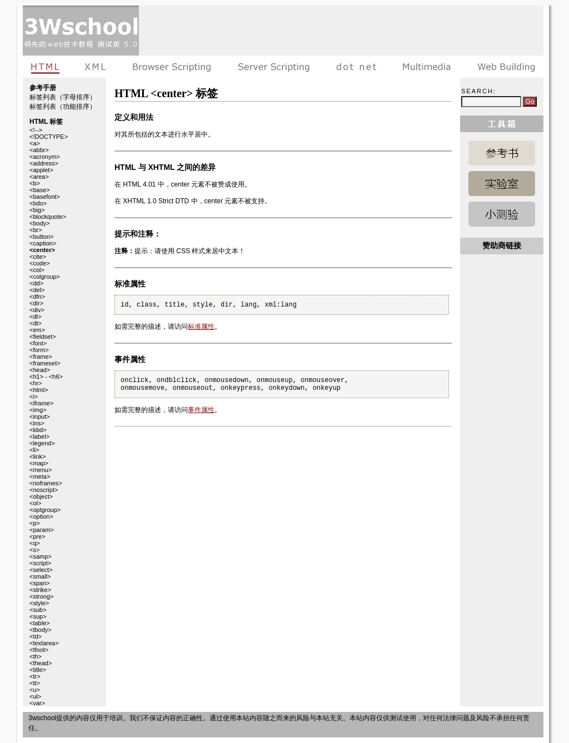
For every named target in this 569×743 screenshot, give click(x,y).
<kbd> (38, 429)
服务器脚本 (273, 67)
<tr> (35, 676)
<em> (37, 330)
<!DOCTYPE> (48, 136)
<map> (38, 463)
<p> (34, 523)
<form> (39, 350)
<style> (39, 603)
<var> (37, 703)
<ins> (36, 423)
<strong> (41, 596)
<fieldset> (42, 336)
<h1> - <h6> (46, 376)
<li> (34, 449)
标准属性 (201, 326)
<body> (39, 223)
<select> (41, 569)
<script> (40, 563)
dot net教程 (356, 67)
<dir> (36, 303)
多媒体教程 (427, 67)
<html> (38, 389)
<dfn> (37, 296)
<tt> (34, 683)
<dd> (36, 283)
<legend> (42, 443)
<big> (37, 210)
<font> (38, 343)
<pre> (37, 536)
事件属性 (201, 410)
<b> (34, 183)
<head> (39, 370)
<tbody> (40, 629)
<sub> (38, 609)
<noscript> (43, 489)
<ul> (35, 696)
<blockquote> (47, 216)
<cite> (37, 256)
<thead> (40, 663)
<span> (39, 583)
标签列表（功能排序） (62, 107)
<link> (37, 456)
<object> (41, 496)
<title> (37, 669)
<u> (34, 689)
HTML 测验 (501, 214)
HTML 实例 (501, 183)
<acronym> (44, 156)
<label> (39, 436)
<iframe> (41, 403)
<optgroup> (45, 509)
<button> (41, 236)
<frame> (40, 356)
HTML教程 (47, 67)
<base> (39, 190)
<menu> (40, 469)
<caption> (42, 243)
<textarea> (44, 643)
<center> (42, 250)
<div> (36, 310)
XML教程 (95, 67)
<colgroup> (44, 276)
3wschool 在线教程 (81, 31)
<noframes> (45, 483)
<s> (34, 549)
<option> (41, 516)
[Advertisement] (341, 31)
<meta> (39, 476)
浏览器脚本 (171, 67)
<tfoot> (38, 649)
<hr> (35, 383)
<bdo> (38, 203)
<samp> (40, 556)
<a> (34, 143)
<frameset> (45, 363)
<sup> (38, 616)
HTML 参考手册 (501, 152)
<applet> (41, 170)
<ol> (35, 503)
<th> (35, 656)
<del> (37, 290)
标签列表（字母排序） (62, 97)
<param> (41, 529)
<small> (40, 576)
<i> (33, 396)
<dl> (35, 316)
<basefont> (44, 196)
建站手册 (503, 67)
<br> (35, 230)
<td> (35, 636)
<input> (39, 416)
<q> (34, 543)
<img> (38, 409)
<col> (36, 270)
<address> (43, 163)
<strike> (40, 589)
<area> (39, 176)
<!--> (35, 130)
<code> (39, 263)
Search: (478, 91)
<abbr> (39, 150)
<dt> (35, 323)
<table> (39, 623)
